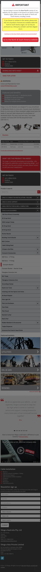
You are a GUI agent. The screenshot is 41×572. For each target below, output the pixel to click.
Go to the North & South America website (20, 39)
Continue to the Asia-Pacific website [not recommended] (20, 34)
